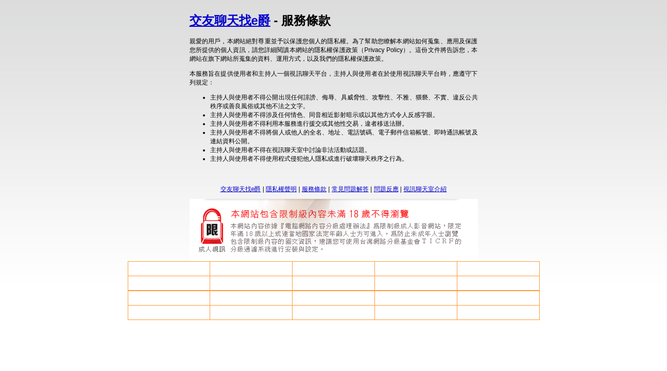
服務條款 (314, 189)
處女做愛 (333, 268)
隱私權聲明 (281, 189)
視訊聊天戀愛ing (169, 312)
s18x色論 (333, 282)
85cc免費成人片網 (416, 282)
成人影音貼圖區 (498, 297)
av (251, 269)
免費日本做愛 (168, 282)
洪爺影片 (251, 312)
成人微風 (498, 282)
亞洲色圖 (415, 312)
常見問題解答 (350, 189)
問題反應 (386, 189)
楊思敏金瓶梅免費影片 (498, 312)
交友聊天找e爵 (230, 20)
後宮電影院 (333, 297)
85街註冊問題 (251, 282)
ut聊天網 (415, 268)
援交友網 (333, 312)
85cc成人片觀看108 (169, 297)
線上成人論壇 (251, 297)
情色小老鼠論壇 (169, 268)
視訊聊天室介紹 (425, 189)
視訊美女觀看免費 (415, 297)
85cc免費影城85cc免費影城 (498, 268)
